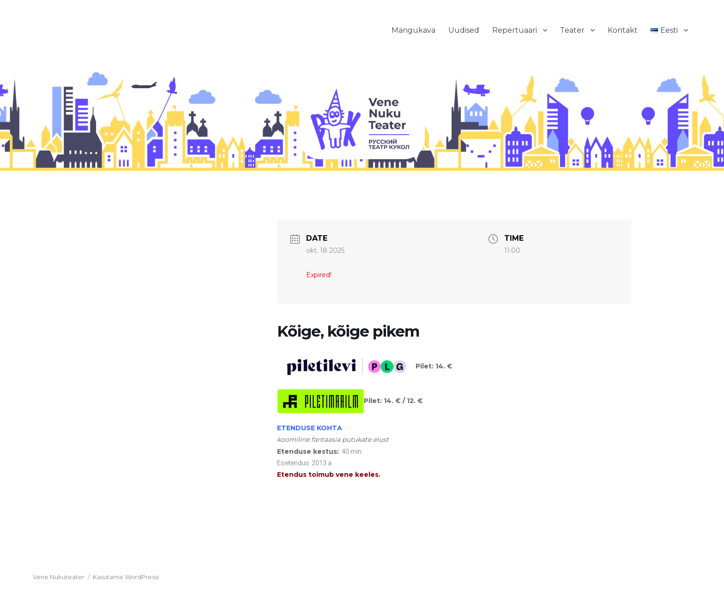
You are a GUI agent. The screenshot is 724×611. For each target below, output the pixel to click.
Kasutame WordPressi (126, 577)
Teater (572, 30)
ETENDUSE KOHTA (309, 428)
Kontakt (623, 30)
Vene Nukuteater (58, 577)
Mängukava (413, 30)
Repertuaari (514, 30)
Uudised (463, 30)
